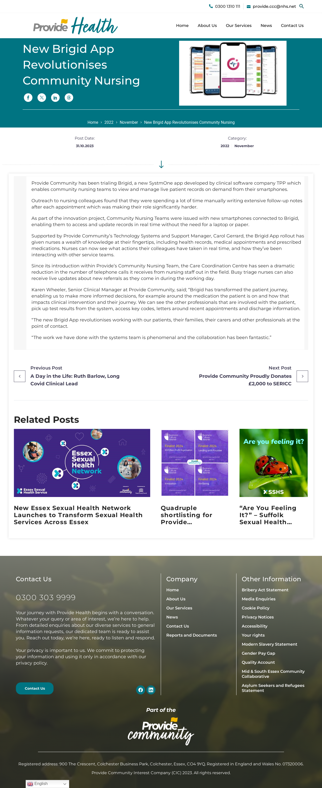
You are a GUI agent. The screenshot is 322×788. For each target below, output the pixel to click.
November (129, 122)
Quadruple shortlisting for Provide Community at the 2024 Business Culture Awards (192, 515)
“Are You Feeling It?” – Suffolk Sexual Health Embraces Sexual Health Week (268, 515)
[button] (302, 6)
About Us (207, 25)
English (37, 784)
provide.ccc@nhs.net (274, 6)
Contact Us (292, 25)
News (266, 25)
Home (182, 25)
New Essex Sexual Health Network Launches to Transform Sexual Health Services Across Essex (78, 515)
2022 (108, 122)
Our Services (239, 25)
